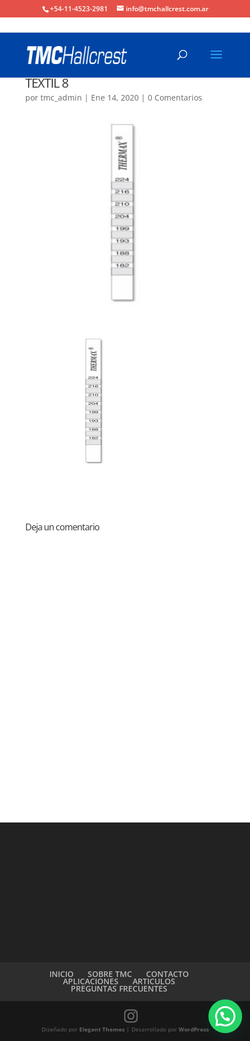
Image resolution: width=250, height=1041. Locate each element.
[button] (225, 1016)
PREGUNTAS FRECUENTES (119, 988)
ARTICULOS (154, 981)
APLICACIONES (91, 981)
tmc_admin (61, 97)
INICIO (61, 974)
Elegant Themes (102, 1029)
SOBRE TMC (110, 974)
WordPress (194, 1029)
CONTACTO (167, 974)
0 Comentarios (175, 97)
